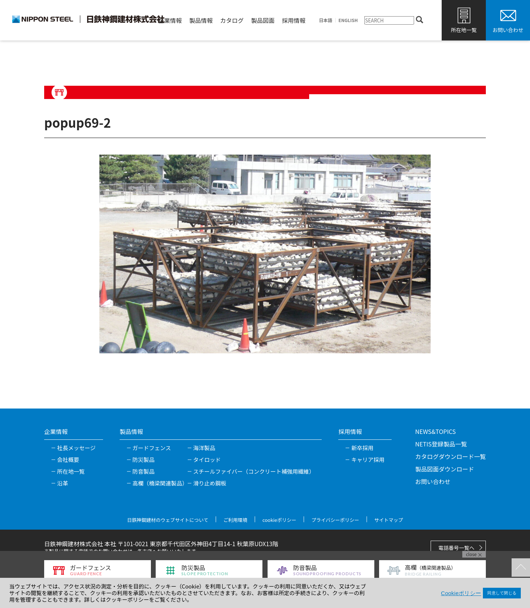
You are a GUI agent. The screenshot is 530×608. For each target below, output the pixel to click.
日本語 (325, 20)
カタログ (232, 20)
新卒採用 (362, 448)
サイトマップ (388, 519)
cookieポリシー (279, 519)
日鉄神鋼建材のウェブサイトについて (167, 519)
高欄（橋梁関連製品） (160, 483)
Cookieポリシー (461, 593)
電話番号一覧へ (456, 547)
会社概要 (68, 459)
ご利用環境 (235, 519)
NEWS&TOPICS (435, 431)
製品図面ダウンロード (444, 468)
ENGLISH (348, 20)
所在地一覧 (464, 29)
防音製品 (143, 471)
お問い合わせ (507, 29)
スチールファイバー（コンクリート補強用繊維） (254, 471)
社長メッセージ (76, 448)
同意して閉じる (501, 593)
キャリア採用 (367, 459)
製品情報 (201, 20)
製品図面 (263, 20)
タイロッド (207, 459)
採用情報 (293, 20)
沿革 (62, 483)
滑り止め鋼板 (209, 483)
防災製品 (143, 459)
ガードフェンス (151, 448)
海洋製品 (204, 448)
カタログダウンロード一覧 (450, 456)
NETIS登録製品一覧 (441, 443)
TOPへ (521, 567)
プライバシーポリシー (335, 519)
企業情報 (170, 20)
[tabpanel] (265, 254)
